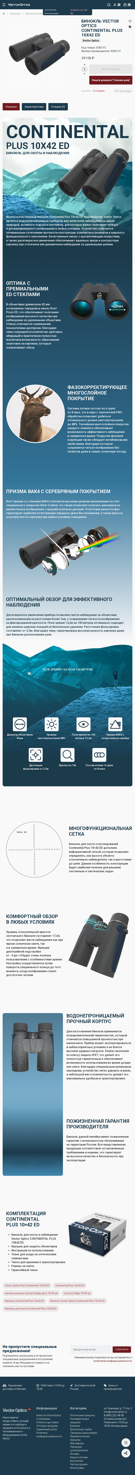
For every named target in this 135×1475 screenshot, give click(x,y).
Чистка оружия (79, 1464)
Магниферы (77, 1443)
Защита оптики (79, 1457)
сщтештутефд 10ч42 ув (77, 1291)
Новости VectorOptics (48, 1415)
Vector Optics (91, 40)
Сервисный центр (46, 1429)
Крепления (76, 1460)
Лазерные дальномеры (83, 1432)
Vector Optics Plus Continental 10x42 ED (27, 1283)
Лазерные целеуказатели (79, 1448)
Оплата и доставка (47, 1422)
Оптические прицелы (82, 1415)
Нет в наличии (111, 69)
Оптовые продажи (47, 1425)
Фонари (74, 1453)
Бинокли (75, 1425)
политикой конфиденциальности (112, 1361)
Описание (11, 106)
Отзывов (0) (58, 106)
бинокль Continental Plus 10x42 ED (24, 1298)
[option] (39, 54)
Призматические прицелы (80, 1438)
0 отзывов (99, 90)
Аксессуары (77, 1467)
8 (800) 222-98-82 (79, 12)
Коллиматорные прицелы (79, 1420)
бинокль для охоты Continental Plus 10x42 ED (31, 1306)
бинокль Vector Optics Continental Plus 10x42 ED (77, 1298)
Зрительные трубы (81, 1429)
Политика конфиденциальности (49, 1434)
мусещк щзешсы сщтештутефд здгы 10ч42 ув (31, 1291)
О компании (43, 1418)
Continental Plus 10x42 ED (69, 1283)
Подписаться (121, 1349)
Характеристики (34, 106)
